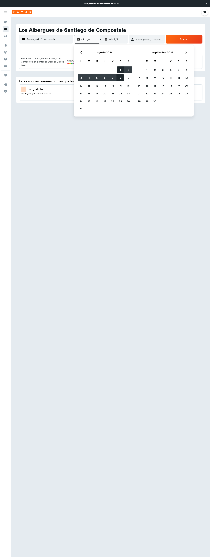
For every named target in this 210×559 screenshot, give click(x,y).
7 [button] (112, 77)
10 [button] (81, 85)
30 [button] (128, 101)
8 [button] (120, 77)
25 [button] (88, 101)
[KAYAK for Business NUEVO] (5, 66)
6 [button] (104, 77)
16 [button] (128, 85)
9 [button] (128, 77)
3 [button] (81, 77)
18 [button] (89, 93)
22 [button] (120, 93)
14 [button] (112, 85)
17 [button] (81, 93)
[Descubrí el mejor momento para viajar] (5, 59)
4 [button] (89, 77)
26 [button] (96, 101)
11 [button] (89, 85)
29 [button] (120, 101)
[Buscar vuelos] (5, 22)
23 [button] (128, 93)
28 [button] (112, 101)
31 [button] (81, 109)
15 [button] (120, 85)
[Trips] (5, 75)
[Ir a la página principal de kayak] (22, 12)
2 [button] (128, 70)
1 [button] (120, 70)
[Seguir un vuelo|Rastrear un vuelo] (5, 52)
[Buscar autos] (5, 36)
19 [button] (97, 93)
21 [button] (112, 93)
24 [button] (81, 101)
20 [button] (104, 93)
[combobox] (49, 39)
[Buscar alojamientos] (5, 29)
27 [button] (104, 101)
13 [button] (105, 85)
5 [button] (97, 77)
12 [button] (97, 85)
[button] (206, 3)
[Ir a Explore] (5, 45)
